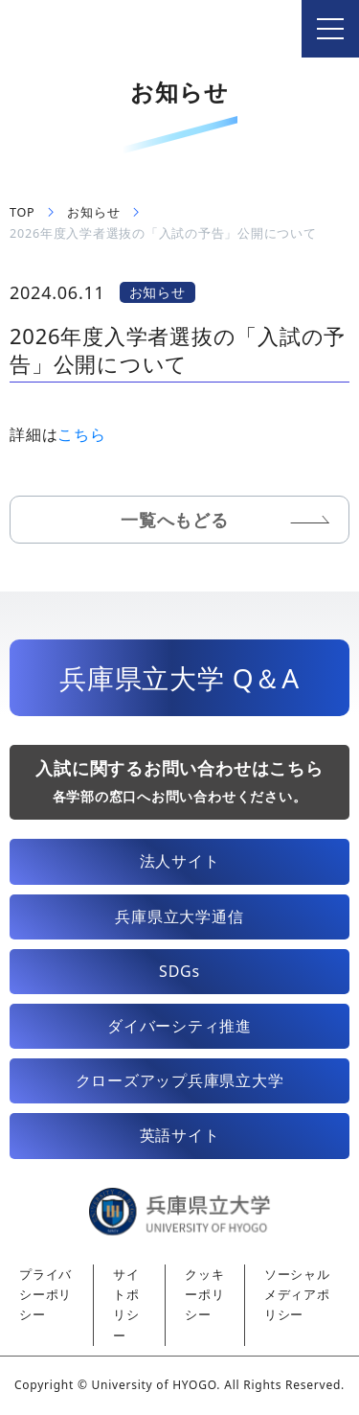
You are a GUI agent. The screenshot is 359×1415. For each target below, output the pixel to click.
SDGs (179, 971)
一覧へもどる (175, 519)
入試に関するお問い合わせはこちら (179, 780)
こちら (81, 434)
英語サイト (180, 1135)
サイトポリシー (126, 1305)
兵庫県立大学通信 (179, 916)
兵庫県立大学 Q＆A (179, 678)
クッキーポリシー (204, 1295)
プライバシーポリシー (45, 1295)
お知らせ (93, 212)
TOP (22, 212)
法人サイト (180, 860)
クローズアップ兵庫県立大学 (180, 1080)
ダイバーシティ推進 (179, 1025)
